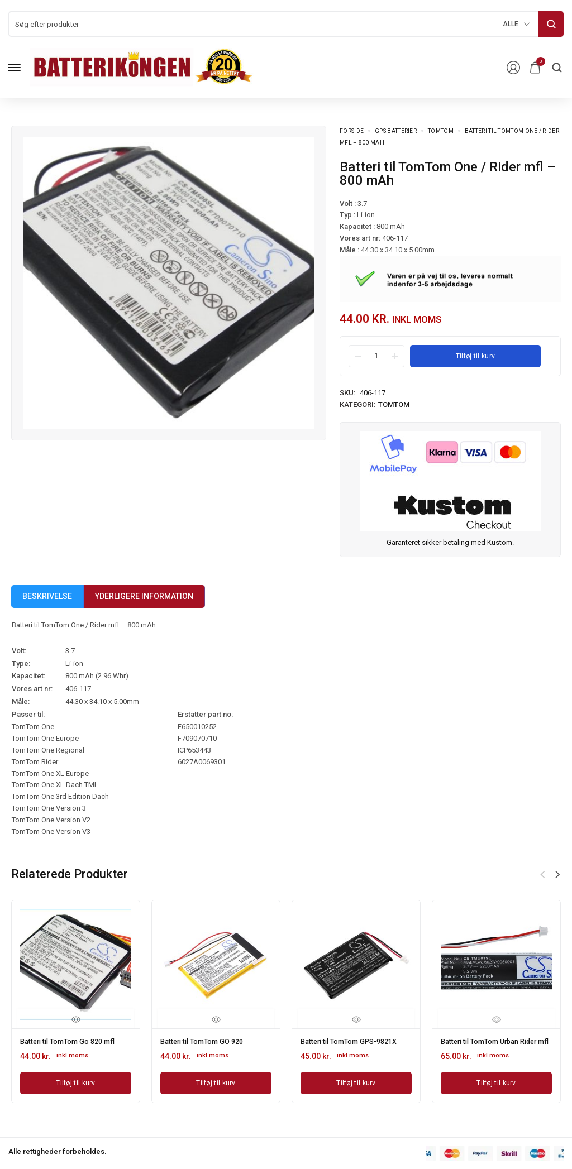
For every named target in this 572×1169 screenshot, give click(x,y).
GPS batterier (396, 131)
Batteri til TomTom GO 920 (207, 1041)
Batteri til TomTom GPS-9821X (356, 1041)
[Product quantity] (376, 356)
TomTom (441, 131)
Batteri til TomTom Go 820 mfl (73, 1041)
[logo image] (142, 67)
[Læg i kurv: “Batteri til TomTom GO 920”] (215, 1081)
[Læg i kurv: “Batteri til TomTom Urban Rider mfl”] (496, 1089)
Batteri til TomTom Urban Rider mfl (486, 1045)
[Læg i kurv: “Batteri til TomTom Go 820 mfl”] (75, 1081)
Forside (352, 131)
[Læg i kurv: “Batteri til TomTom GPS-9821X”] (356, 1081)
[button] (557, 874)
